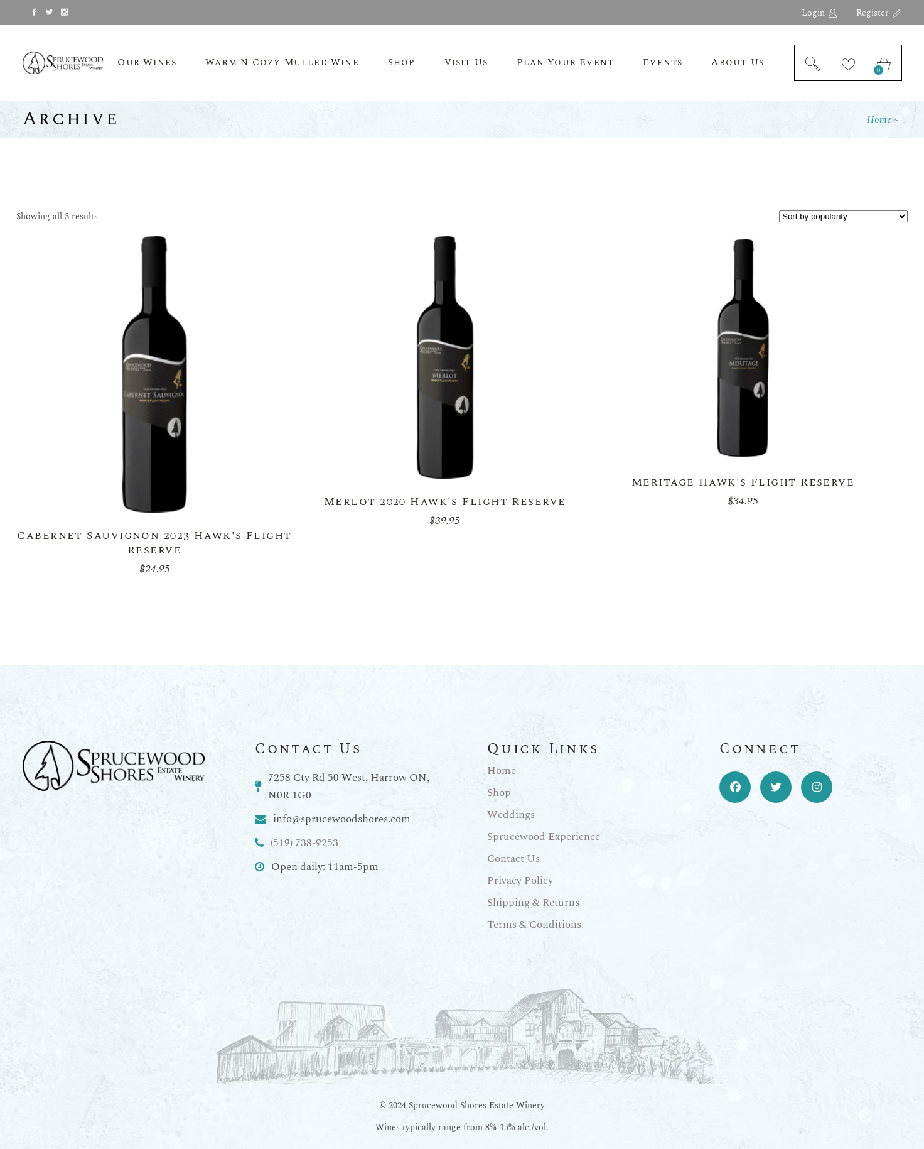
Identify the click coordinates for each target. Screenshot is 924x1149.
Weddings (511, 815)
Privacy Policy (520, 881)
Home (501, 771)
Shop (499, 793)
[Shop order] (843, 216)
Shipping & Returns (533, 903)
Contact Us (513, 859)
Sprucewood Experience (543, 837)
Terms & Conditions (534, 925)
